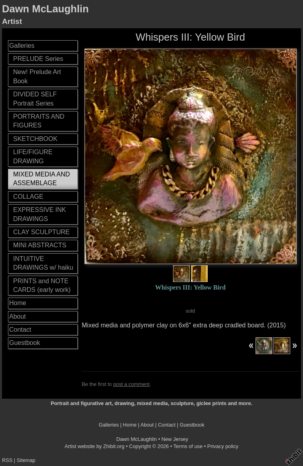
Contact (20, 329)
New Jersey (174, 439)
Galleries (21, 45)
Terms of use (188, 446)
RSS (7, 460)
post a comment (131, 384)
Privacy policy (222, 446)
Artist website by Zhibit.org (94, 446)
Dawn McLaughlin (45, 8)
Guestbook (24, 342)
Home (17, 303)
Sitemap (26, 460)
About (17, 316)
